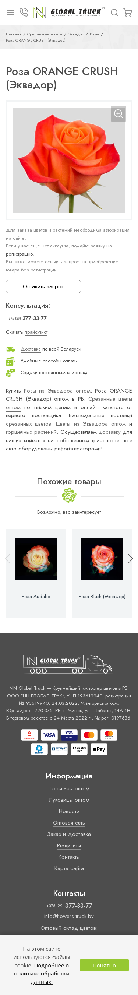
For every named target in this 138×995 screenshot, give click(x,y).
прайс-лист (36, 331)
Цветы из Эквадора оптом (91, 424)
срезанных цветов (28, 424)
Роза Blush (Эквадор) (102, 597)
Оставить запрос (43, 286)
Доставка (31, 348)
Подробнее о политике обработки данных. (42, 973)
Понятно (104, 965)
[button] (127, 573)
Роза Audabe (36, 597)
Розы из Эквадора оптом (57, 391)
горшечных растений (31, 432)
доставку (110, 432)
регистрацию (19, 253)
